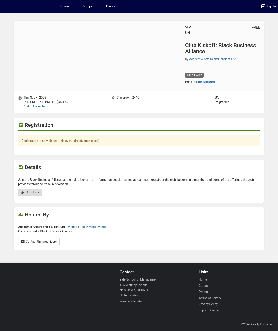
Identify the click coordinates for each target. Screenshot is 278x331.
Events (110, 6)
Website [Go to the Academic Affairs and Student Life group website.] (73, 227)
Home (203, 279)
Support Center (209, 310)
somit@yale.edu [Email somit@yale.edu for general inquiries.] (131, 301)
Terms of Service (210, 298)
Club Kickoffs (205, 82)
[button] (268, 6)
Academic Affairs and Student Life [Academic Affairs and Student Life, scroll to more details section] (212, 59)
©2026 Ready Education (257, 324)
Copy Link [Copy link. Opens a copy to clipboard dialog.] (30, 192)
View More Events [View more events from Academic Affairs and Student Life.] (93, 227)
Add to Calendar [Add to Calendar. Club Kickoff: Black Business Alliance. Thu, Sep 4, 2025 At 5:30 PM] (34, 106)
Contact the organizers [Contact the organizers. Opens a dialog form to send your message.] (39, 241)
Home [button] (64, 6)
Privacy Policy (208, 304)
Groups (88, 6)
